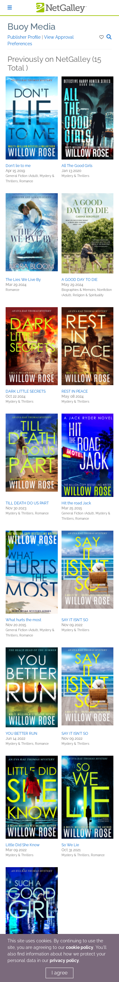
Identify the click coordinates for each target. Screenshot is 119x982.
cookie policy (79, 947)
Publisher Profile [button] (24, 37)
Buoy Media (31, 27)
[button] (102, 37)
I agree (59, 973)
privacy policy (64, 960)
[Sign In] (10, 8)
